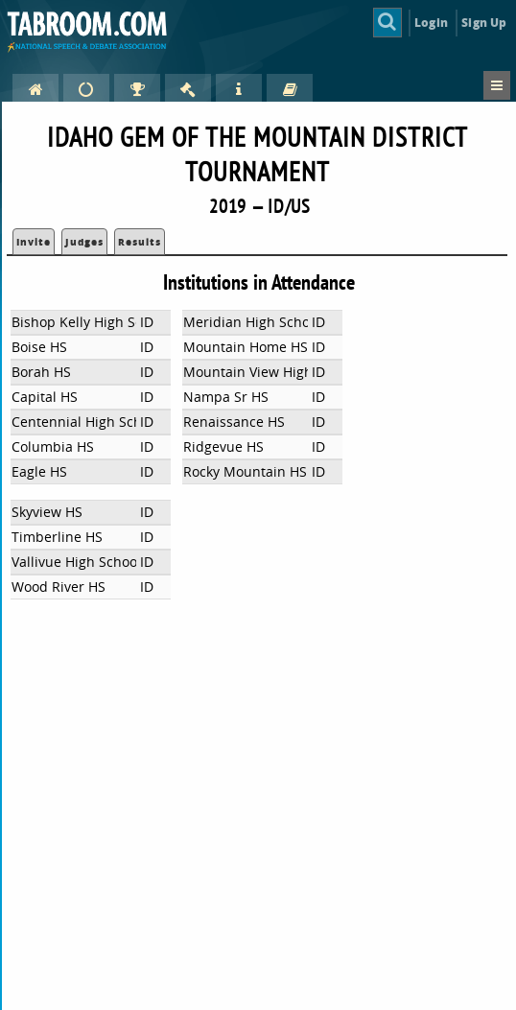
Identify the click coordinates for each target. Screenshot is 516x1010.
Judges (84, 241)
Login (431, 22)
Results (139, 241)
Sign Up (483, 22)
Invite (33, 241)
